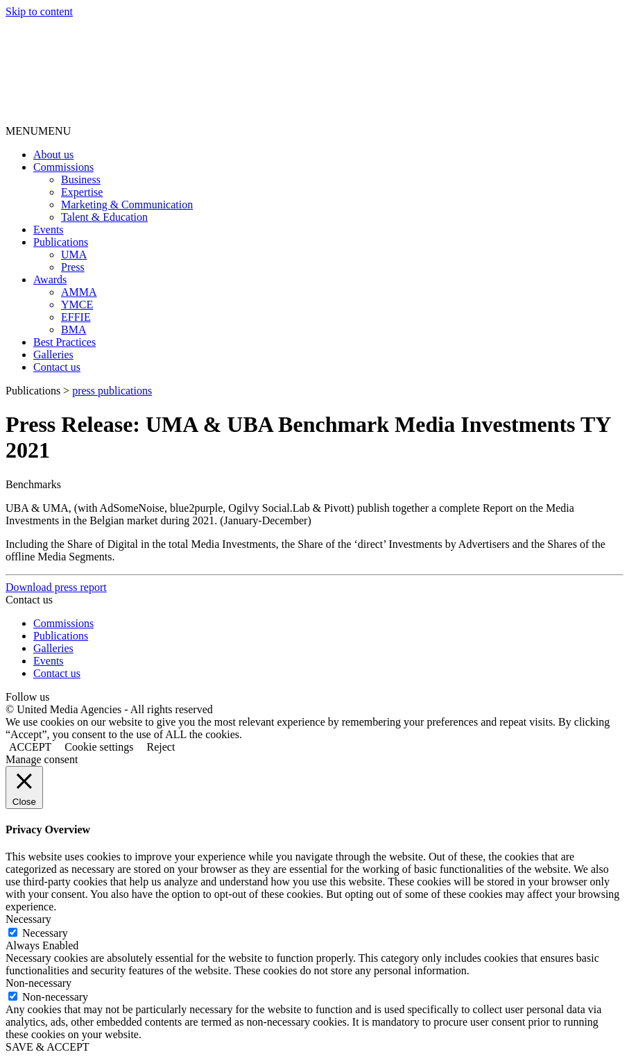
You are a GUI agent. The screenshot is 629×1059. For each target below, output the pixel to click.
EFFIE (76, 317)
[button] (38, 131)
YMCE (77, 304)
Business (81, 179)
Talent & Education (104, 217)
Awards (50, 279)
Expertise (82, 192)
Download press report (56, 587)
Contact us (56, 367)
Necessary (45, 933)
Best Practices (64, 342)
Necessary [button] (28, 919)
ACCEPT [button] (30, 747)
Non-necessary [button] (38, 983)
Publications (60, 242)
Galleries (53, 354)
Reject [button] (160, 747)
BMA (73, 329)
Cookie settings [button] (98, 747)
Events (48, 229)
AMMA (79, 292)
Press (73, 267)
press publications (112, 391)
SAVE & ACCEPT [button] (47, 1047)
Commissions (63, 167)
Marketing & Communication (127, 204)
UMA (74, 254)
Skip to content (39, 11)
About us (53, 154)
